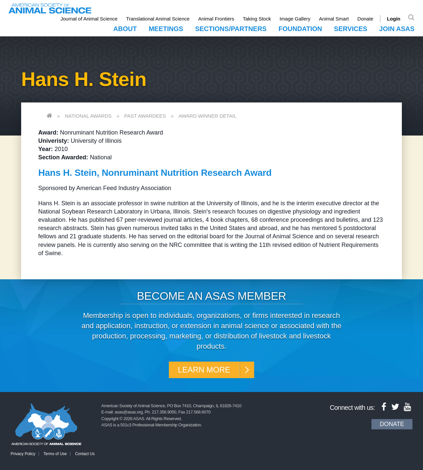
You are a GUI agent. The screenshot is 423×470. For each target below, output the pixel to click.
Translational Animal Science (158, 18)
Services (350, 28)
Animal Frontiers (216, 18)
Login (394, 18)
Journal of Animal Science (89, 18)
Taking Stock (257, 18)
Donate (365, 18)
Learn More (204, 369)
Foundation (300, 28)
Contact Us (85, 453)
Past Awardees (145, 116)
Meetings (166, 28)
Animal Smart (334, 18)
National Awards (88, 116)
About (125, 28)
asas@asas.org (129, 412)
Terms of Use (55, 453)
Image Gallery (295, 18)
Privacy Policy (23, 453)
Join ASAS (396, 28)
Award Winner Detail (207, 116)
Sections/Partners (230, 28)
